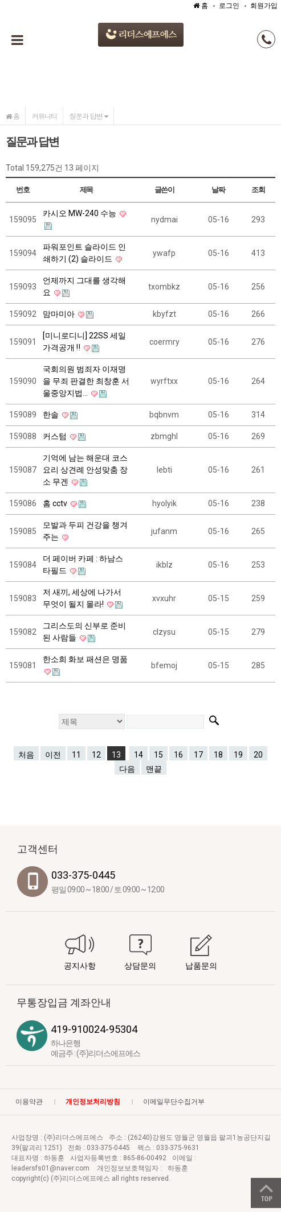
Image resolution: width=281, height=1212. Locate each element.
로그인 (229, 6)
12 (96, 754)
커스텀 (55, 436)
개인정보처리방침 (93, 1102)
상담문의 (140, 965)
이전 (53, 754)
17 (198, 754)
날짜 (218, 189)
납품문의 (201, 965)
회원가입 (264, 6)
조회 (257, 189)
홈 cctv (56, 503)
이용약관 (29, 1102)
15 (158, 754)
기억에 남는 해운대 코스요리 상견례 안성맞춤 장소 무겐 (85, 469)
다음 (127, 768)
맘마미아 (59, 313)
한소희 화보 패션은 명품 (85, 659)
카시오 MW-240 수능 (80, 213)
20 (258, 754)
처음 (26, 754)
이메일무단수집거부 (174, 1102)
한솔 (51, 414)
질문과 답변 (89, 116)
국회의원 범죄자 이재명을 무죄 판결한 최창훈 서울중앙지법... (86, 381)
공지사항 (80, 965)
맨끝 (154, 768)
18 (218, 754)
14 (138, 754)
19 (238, 754)
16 (178, 754)
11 (76, 754)
